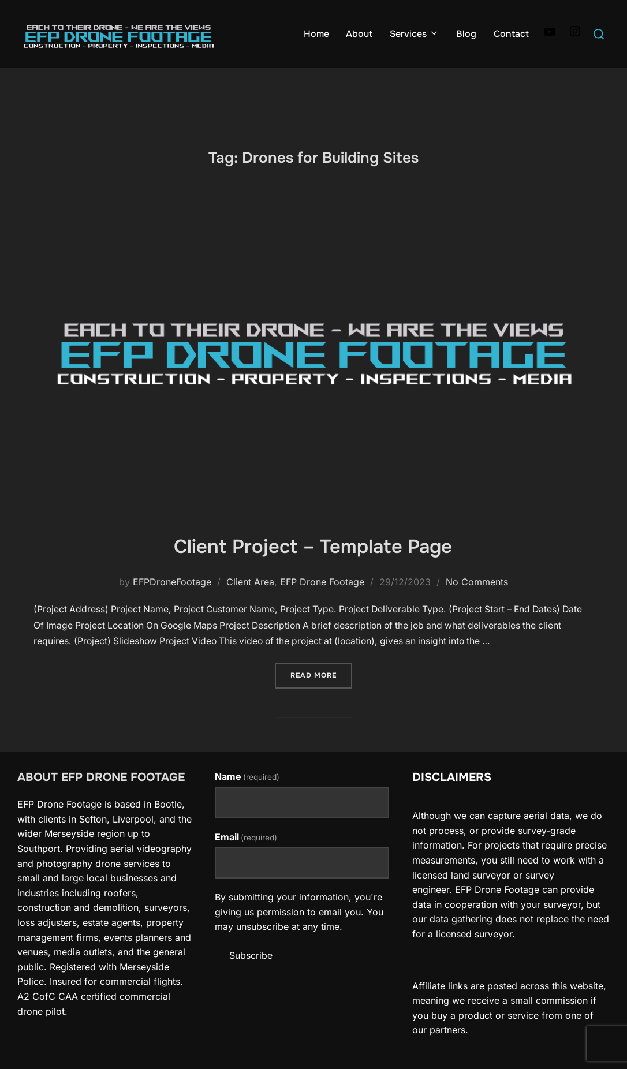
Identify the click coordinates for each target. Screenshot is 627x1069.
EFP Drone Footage (322, 601)
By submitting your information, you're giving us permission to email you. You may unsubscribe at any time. (299, 930)
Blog (466, 34)
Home (316, 34)
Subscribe (251, 974)
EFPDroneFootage (172, 601)
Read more (321, 693)
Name (247, 795)
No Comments (477, 601)
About (359, 34)
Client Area (250, 601)
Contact (510, 34)
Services (414, 34)
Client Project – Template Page (313, 564)
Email (246, 855)
